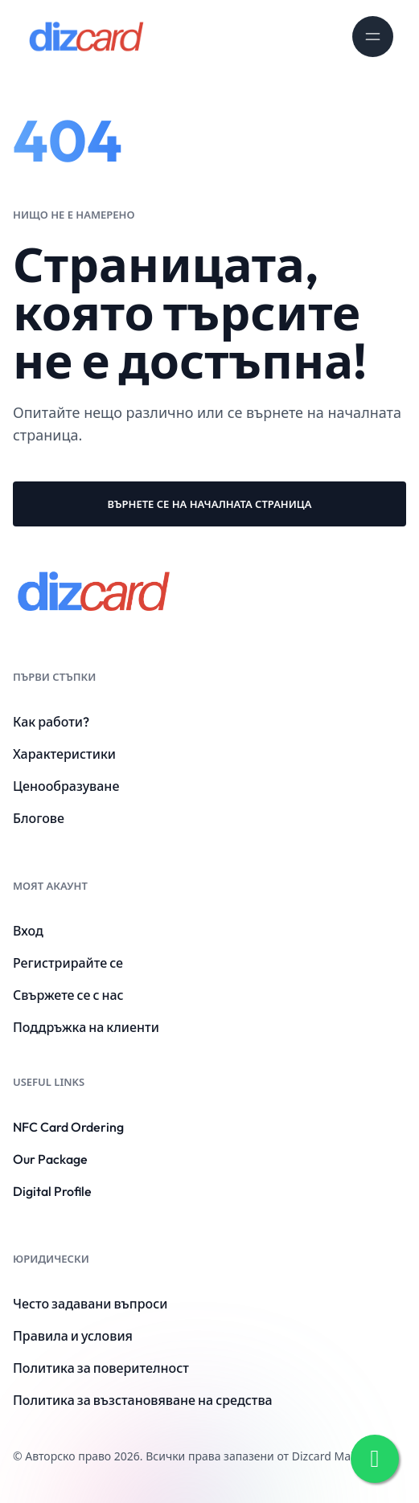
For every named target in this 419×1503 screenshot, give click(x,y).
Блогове (38, 818)
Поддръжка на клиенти (86, 1027)
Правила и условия (73, 1336)
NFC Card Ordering (68, 1127)
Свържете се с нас (68, 995)
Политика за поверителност (101, 1368)
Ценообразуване (66, 786)
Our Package (50, 1159)
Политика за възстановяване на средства (143, 1400)
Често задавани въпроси (90, 1304)
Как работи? (51, 722)
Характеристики (64, 754)
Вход (28, 931)
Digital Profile (52, 1191)
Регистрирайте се (68, 963)
